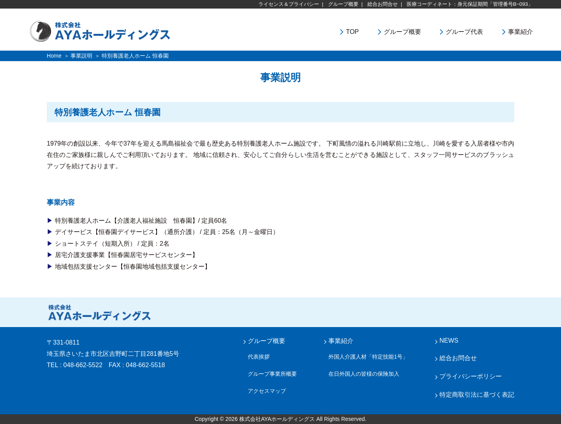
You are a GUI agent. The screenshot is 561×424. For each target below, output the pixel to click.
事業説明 (81, 56)
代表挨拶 (259, 357)
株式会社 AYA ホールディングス (99, 312)
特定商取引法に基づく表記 (476, 394)
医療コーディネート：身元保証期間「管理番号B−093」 (470, 4)
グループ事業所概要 (272, 374)
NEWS (448, 340)
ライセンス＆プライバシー (288, 4)
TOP (352, 31)
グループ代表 (464, 31)
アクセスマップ (267, 391)
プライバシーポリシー (470, 376)
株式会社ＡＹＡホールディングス (121, 30)
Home (54, 56)
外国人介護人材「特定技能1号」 (368, 357)
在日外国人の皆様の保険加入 (363, 374)
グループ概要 (343, 4)
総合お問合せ (382, 4)
